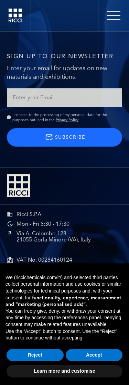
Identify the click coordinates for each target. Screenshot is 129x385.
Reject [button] (35, 355)
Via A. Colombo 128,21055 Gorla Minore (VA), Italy (54, 237)
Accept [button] (94, 355)
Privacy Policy (67, 119)
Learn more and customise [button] (64, 371)
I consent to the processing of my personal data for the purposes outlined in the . (59, 117)
